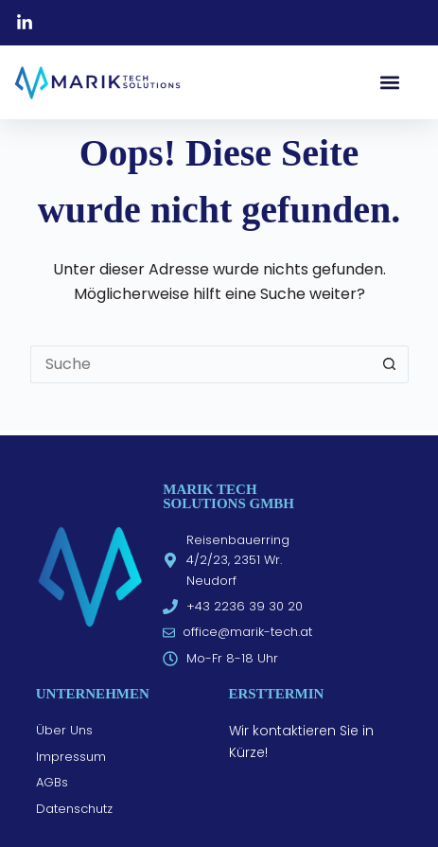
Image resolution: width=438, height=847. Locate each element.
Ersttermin (276, 693)
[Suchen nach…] (200, 364)
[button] (389, 81)
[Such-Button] (390, 364)
